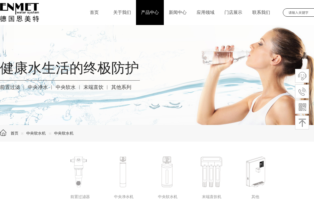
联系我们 (261, 12)
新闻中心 (178, 12)
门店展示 (233, 12)
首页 (14, 133)
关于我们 (122, 12)
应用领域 (205, 12)
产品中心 (150, 12)
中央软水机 (36, 133)
